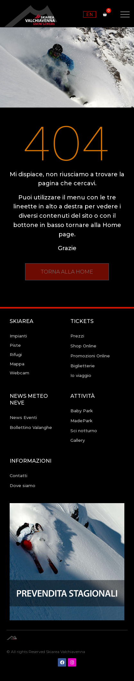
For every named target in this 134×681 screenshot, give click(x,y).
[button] (67, 271)
